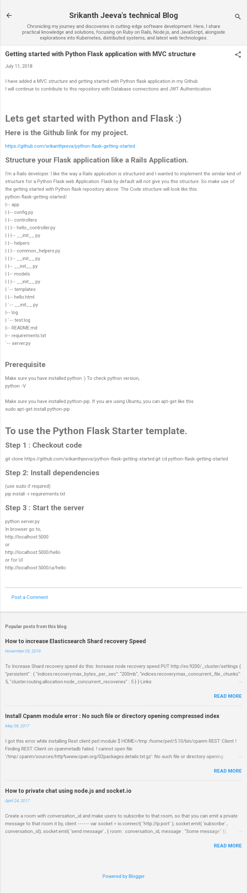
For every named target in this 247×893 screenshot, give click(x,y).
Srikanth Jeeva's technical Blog (123, 15)
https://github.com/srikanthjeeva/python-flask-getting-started (70, 146)
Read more (228, 696)
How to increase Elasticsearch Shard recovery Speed (75, 641)
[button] (238, 55)
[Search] (238, 17)
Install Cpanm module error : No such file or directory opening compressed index (112, 716)
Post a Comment (30, 597)
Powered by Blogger (124, 876)
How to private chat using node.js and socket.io (68, 790)
